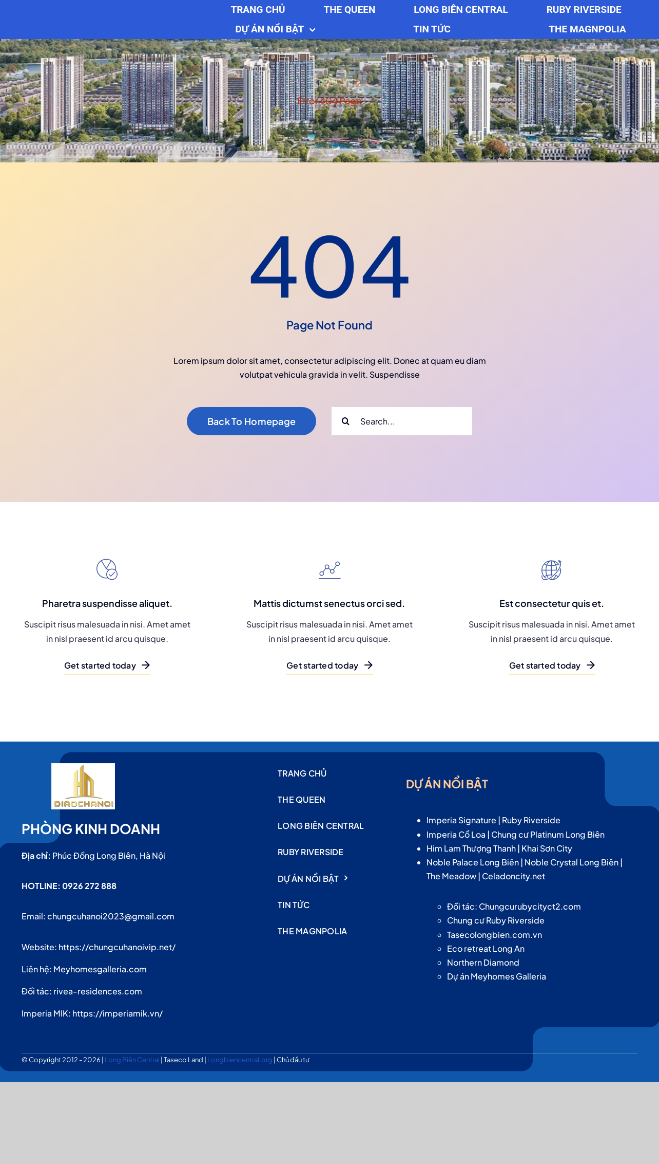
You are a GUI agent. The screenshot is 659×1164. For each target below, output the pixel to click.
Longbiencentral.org (240, 1060)
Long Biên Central (133, 1060)
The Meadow (451, 876)
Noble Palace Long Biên (473, 862)
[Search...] (402, 421)
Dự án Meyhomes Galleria (496, 976)
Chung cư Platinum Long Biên (548, 834)
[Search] (346, 421)
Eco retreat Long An (486, 948)
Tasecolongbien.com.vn (494, 934)
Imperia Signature (461, 820)
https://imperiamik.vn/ (117, 1013)
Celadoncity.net (513, 876)
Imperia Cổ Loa (456, 834)
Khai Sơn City (546, 848)
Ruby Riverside (531, 820)
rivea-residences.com (97, 991)
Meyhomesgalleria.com (100, 969)
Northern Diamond (483, 962)
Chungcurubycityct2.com (530, 906)
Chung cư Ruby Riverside (496, 920)
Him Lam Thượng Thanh (471, 848)
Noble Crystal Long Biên (571, 862)
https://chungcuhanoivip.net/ (117, 946)
